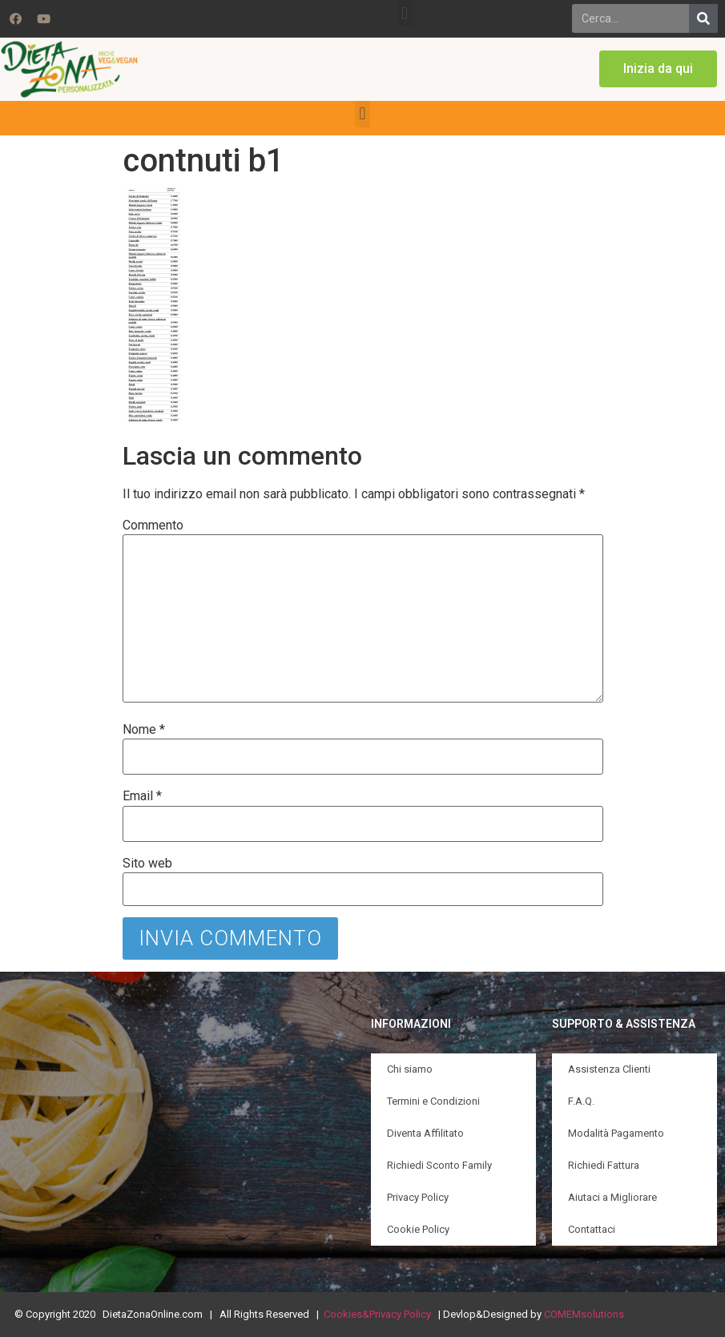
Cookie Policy (418, 1229)
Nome (144, 729)
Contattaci (591, 1229)
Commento (153, 525)
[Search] (703, 18)
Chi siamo (410, 1069)
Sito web (147, 863)
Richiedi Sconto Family (439, 1165)
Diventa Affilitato (425, 1133)
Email (142, 796)
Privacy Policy (418, 1197)
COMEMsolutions (584, 1314)
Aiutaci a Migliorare (612, 1197)
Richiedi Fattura (603, 1165)
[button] (405, 13)
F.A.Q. (581, 1101)
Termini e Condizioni (433, 1101)
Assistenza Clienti (609, 1069)
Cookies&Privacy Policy (377, 1314)
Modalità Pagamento (616, 1133)
